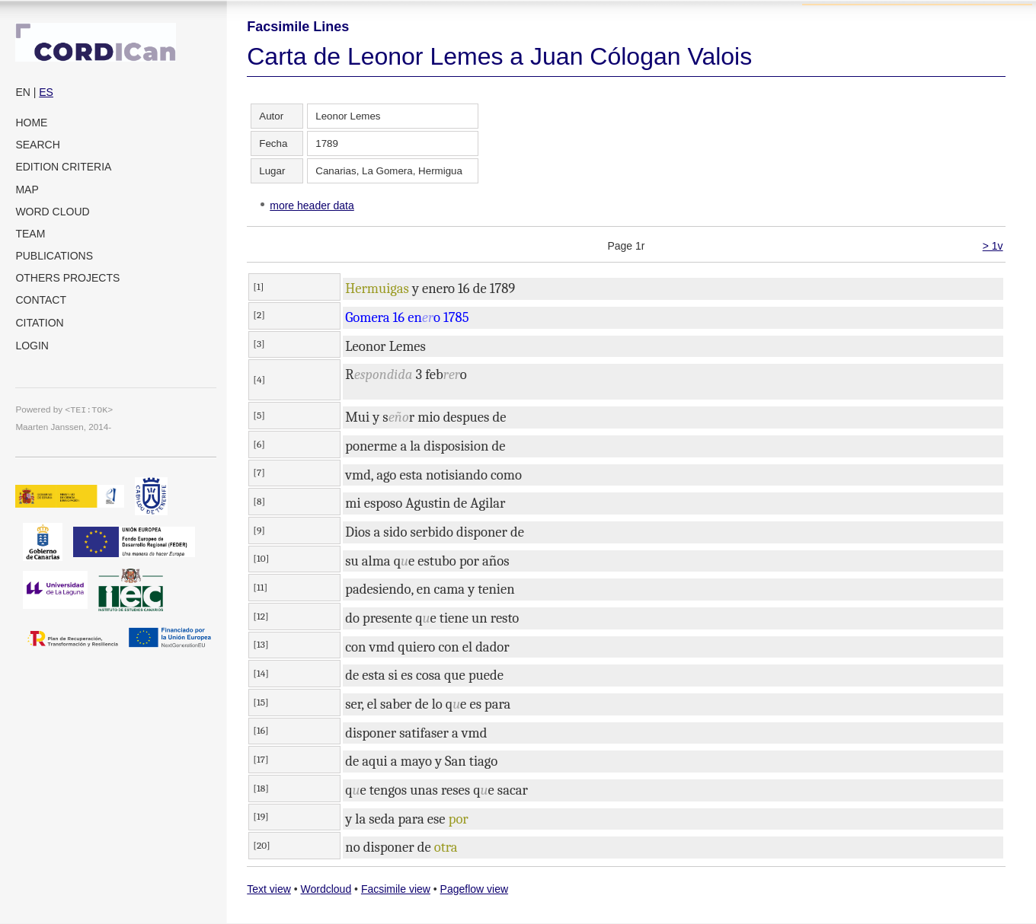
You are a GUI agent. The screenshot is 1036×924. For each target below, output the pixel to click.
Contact (40, 300)
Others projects (67, 278)
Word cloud (52, 212)
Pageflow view (474, 889)
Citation (39, 323)
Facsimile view (395, 889)
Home (31, 122)
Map (26, 189)
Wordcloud (326, 889)
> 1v (993, 246)
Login (32, 345)
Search (37, 145)
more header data (312, 205)
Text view (269, 889)
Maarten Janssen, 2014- (63, 427)
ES (46, 92)
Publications (54, 256)
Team (30, 234)
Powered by (64, 409)
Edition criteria (63, 167)
